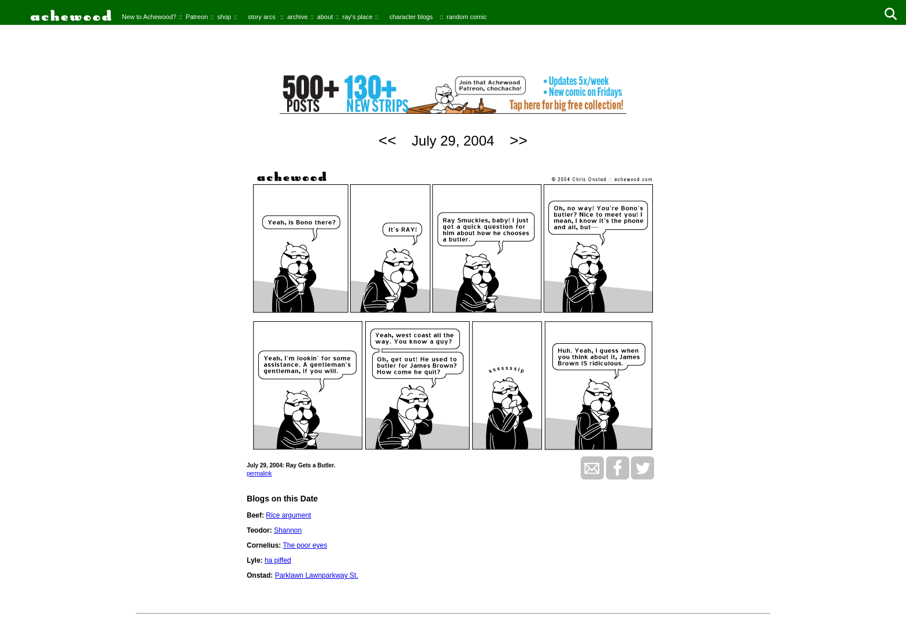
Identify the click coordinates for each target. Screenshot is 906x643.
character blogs (411, 16)
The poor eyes (305, 545)
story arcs (262, 16)
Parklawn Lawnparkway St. (316, 575)
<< (387, 140)
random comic (467, 16)
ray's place (358, 16)
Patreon (196, 16)
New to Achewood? (149, 16)
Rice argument (288, 515)
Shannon (288, 530)
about (325, 16)
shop (224, 16)
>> (519, 140)
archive (297, 16)
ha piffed (278, 560)
